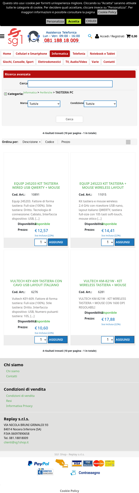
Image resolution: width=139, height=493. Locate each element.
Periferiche (46, 94)
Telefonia (78, 54)
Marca (24, 105)
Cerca (24, 85)
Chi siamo (13, 373)
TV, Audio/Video (75, 63)
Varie (94, 63)
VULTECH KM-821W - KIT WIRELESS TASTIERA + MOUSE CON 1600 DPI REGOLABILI (102, 287)
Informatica (59, 54)
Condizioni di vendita (20, 398)
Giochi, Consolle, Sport (18, 63)
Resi (9, 403)
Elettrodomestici (49, 63)
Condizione (77, 105)
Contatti (108, 63)
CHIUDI (91, 21)
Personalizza (55, 21)
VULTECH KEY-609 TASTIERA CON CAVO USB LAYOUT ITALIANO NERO (36, 287)
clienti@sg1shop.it (16, 444)
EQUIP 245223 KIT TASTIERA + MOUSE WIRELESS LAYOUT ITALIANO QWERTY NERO (102, 189)
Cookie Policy (107, 12)
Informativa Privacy (19, 408)
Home (7, 54)
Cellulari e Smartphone (31, 54)
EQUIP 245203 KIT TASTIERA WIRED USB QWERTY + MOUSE (36, 187)
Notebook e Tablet (101, 54)
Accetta (73, 21)
